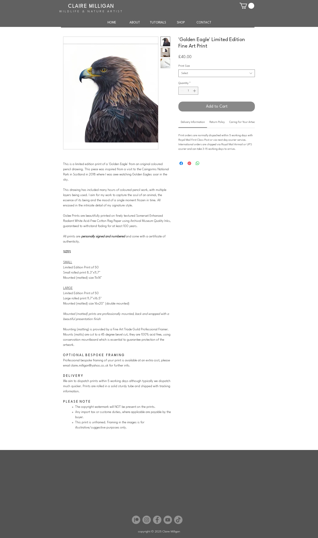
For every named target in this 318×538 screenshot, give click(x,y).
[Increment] (195, 90)
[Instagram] (146, 520)
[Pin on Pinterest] (189, 163)
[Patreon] (136, 520)
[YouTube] (168, 520)
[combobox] (216, 73)
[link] (193, 122)
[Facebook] (157, 520)
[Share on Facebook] (181, 163)
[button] (247, 6)
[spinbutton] (188, 90)
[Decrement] (181, 90)
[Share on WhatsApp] (197, 163)
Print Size (184, 66)
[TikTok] (178, 520)
